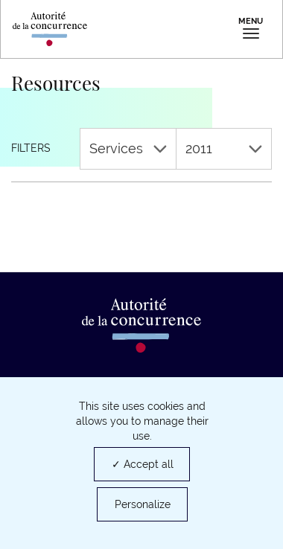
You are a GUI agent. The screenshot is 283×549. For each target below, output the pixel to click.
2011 (224, 148)
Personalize (143, 504)
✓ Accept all (143, 464)
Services (128, 148)
